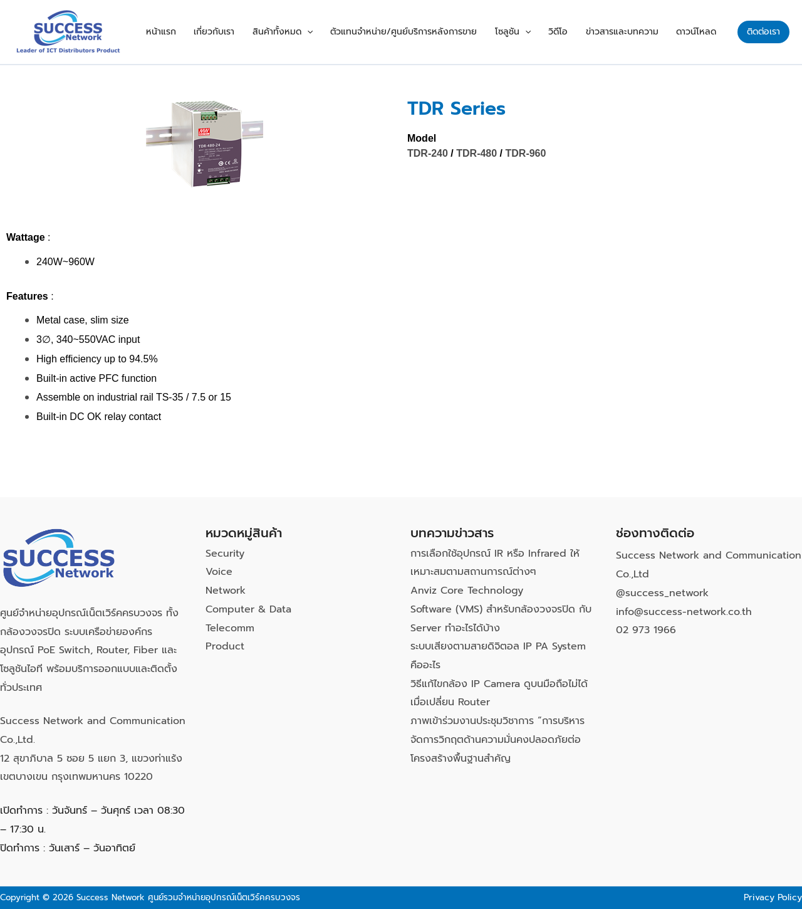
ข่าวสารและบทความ (629, 31)
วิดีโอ (571, 31)
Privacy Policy (773, 897)
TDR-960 (526, 153)
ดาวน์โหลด (699, 31)
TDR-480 (476, 153)
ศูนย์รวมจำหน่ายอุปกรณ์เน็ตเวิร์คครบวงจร (224, 897)
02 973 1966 (646, 630)
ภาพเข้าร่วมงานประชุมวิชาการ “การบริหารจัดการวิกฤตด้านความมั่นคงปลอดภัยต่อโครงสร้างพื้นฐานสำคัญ (497, 739)
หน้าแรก (200, 31)
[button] (335, 32)
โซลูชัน (531, 32)
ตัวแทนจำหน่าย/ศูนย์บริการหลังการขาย (427, 31)
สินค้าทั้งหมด (311, 32)
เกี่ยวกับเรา (247, 31)
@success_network (662, 593)
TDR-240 (427, 153)
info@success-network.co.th (684, 611)
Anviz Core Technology (466, 590)
